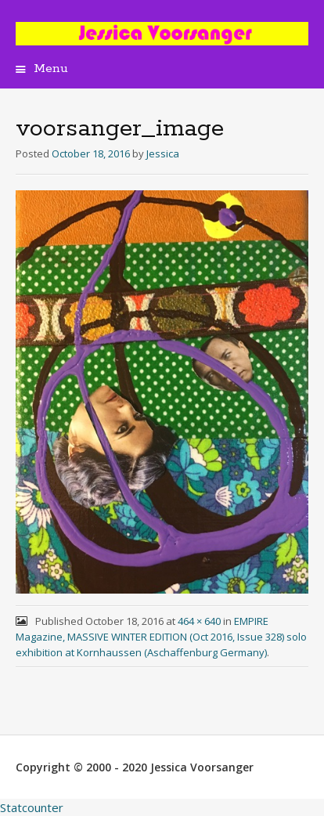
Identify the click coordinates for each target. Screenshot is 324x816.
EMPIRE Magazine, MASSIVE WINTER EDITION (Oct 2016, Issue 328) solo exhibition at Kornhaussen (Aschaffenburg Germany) (161, 636)
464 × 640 (199, 621)
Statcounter (31, 807)
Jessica (162, 153)
